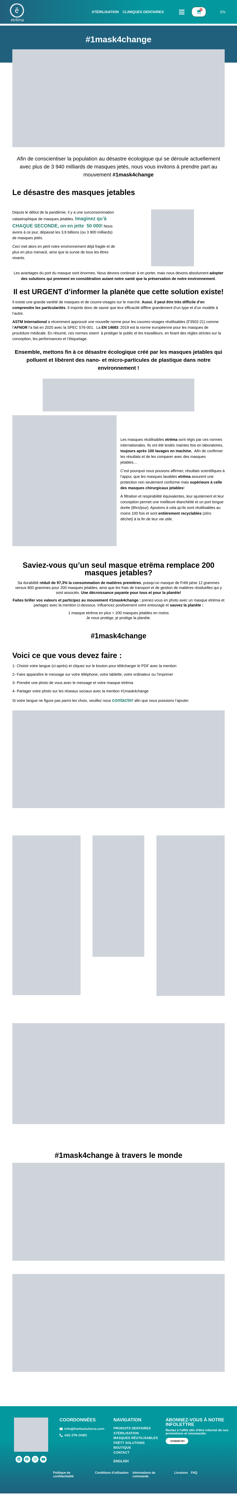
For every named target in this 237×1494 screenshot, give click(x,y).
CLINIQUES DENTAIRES (143, 12)
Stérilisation (105, 12)
